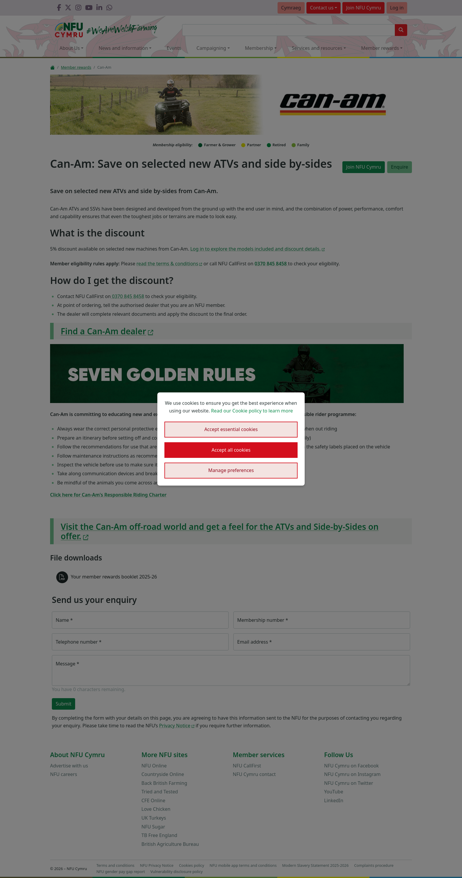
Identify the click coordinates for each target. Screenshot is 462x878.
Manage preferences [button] (231, 470)
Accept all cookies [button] (231, 450)
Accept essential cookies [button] (231, 429)
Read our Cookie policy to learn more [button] (252, 410)
